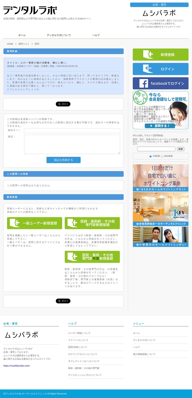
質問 (37, 44)
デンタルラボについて (59, 35)
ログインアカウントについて (82, 354)
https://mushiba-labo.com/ (16, 365)
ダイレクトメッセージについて (83, 361)
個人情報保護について (144, 354)
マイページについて (78, 340)
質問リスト (24, 44)
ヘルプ (96, 35)
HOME (10, 44)
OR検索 (154, 156)
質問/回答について (77, 347)
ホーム (22, 35)
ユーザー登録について (79, 333)
